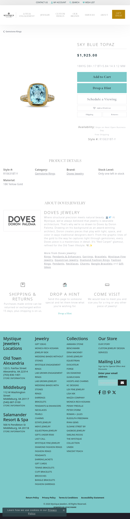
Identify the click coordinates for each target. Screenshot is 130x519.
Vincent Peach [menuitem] (75, 451)
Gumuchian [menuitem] (73, 377)
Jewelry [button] (45, 14)
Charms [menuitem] (39, 418)
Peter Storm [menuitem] (74, 409)
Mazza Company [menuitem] (76, 397)
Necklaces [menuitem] (41, 409)
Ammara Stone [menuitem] (75, 344)
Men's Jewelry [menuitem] (43, 426)
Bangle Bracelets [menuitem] (45, 479)
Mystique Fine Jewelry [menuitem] (47, 442)
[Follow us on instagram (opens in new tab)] (104, 392)
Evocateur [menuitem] (73, 364)
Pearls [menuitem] (38, 414)
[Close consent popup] (64, 510)
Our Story (104, 344)
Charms (85, 263)
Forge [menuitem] (70, 368)
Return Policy (32, 497)
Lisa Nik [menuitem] (71, 393)
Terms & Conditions (68, 497)
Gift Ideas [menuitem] (40, 344)
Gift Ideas (118, 14)
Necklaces (72, 263)
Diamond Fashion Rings (95, 260)
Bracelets (101, 256)
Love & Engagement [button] (27, 15)
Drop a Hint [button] (102, 88)
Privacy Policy (49, 497)
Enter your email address (108, 375)
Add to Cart (102, 77)
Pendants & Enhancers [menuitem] (48, 405)
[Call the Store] (12, 374)
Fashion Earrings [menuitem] (45, 484)
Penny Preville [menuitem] (75, 405)
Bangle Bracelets (102, 263)
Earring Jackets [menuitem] (44, 459)
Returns (114, 114)
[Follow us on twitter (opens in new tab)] (114, 392)
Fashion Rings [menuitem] (43, 451)
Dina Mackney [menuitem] (74, 352)
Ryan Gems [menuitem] (72, 422)
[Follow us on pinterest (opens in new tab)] (109, 392)
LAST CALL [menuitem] (40, 438)
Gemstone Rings (14, 31)
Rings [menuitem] (38, 393)
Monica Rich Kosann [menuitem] (78, 401)
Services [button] (90, 14)
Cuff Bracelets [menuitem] (43, 471)
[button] (41, 2)
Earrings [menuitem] (40, 397)
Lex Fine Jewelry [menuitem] (76, 389)
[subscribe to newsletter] (122, 383)
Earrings (88, 256)
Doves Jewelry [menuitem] (75, 356)
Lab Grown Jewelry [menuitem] (46, 381)
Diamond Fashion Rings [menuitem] (48, 447)
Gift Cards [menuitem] (41, 463)
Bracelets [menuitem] (40, 401)
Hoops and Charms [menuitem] (77, 381)
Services (103, 352)
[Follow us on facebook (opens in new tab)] (99, 392)
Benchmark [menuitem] (73, 348)
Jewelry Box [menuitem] (41, 352)
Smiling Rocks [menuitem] (75, 434)
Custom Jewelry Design (111, 348)
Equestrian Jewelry (66, 260)
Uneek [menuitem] (70, 447)
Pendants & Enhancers (67, 256)
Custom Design (60, 15)
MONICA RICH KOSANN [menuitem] (46, 348)
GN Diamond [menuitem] (74, 372)
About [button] (104, 14)
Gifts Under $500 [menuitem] (44, 434)
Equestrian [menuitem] (73, 360)
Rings (47, 256)
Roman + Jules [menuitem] (75, 414)
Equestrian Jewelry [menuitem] (46, 430)
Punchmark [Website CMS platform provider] (70, 507)
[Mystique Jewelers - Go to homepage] (9, 15)
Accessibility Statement (92, 497)
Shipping (89, 114)
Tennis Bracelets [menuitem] (44, 467)
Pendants (58, 263)
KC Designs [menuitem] (73, 385)
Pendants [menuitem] (40, 455)
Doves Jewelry (75, 173)
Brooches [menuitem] (40, 475)
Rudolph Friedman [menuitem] (77, 418)
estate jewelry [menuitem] (43, 422)
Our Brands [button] (75, 15)
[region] (38, 92)
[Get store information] (14, 378)
